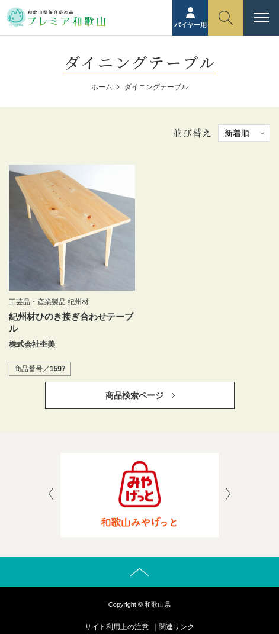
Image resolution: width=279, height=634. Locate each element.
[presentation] (51, 495)
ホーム (102, 87)
